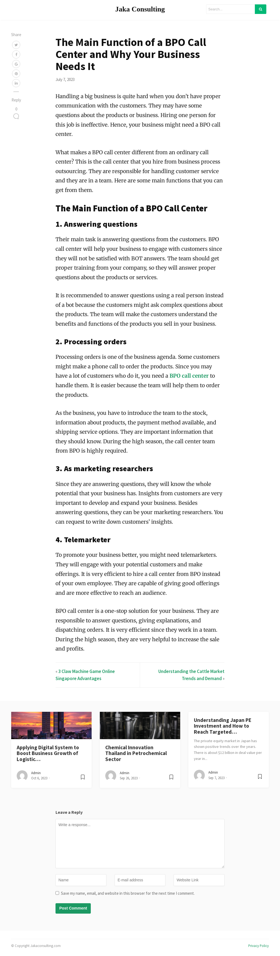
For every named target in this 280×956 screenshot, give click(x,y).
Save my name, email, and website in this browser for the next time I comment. (128, 893)
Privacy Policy (258, 945)
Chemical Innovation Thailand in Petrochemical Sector (136, 753)
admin (36, 773)
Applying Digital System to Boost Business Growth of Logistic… (48, 753)
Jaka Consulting (140, 9)
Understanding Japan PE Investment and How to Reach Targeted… (222, 726)
